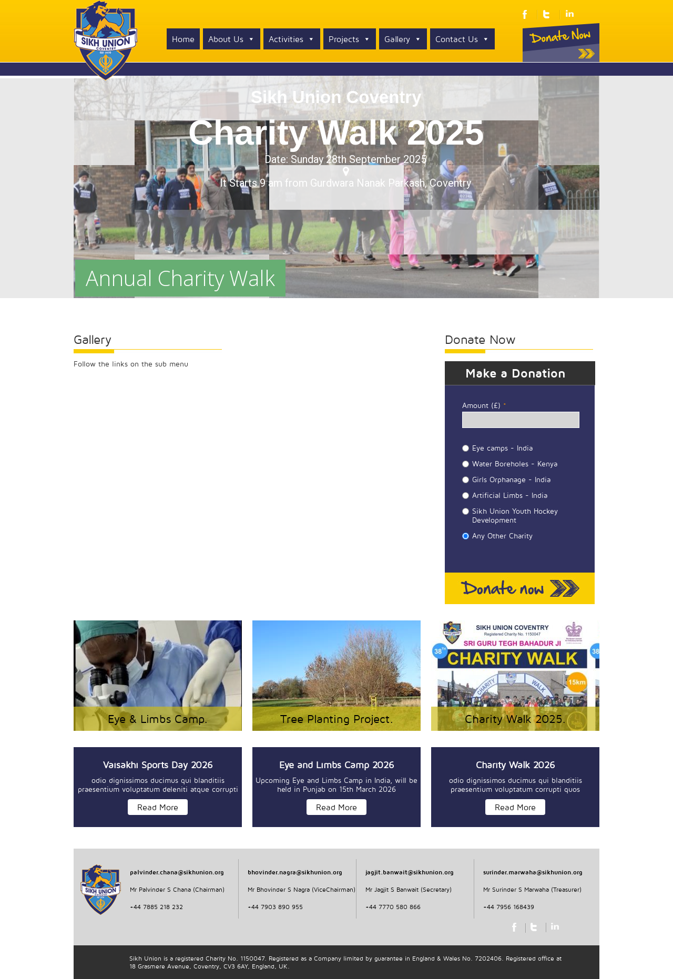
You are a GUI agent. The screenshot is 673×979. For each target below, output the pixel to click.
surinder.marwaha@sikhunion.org (533, 872)
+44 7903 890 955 (275, 907)
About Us (231, 39)
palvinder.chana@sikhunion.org (177, 872)
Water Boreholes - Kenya (514, 463)
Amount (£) (484, 405)
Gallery (403, 39)
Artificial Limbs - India (509, 495)
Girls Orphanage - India (511, 479)
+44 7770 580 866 (393, 907)
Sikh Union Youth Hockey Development (515, 515)
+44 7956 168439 (508, 907)
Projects (350, 39)
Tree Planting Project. (336, 719)
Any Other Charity (502, 535)
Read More (157, 807)
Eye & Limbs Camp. (158, 719)
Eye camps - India (502, 447)
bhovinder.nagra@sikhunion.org (295, 872)
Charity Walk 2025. (515, 719)
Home (183, 39)
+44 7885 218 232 (156, 907)
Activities (292, 39)
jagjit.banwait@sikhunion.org (409, 872)
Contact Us (462, 39)
